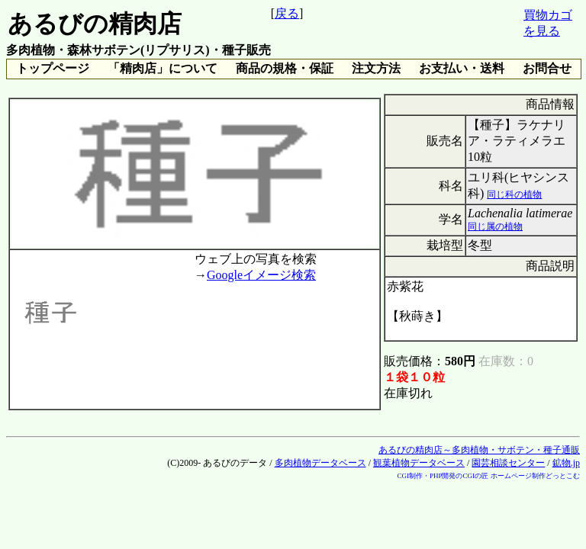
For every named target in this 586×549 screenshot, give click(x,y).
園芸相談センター (508, 463)
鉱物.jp (566, 463)
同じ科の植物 (514, 194)
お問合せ (547, 68)
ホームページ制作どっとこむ (535, 476)
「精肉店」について (162, 68)
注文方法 (376, 68)
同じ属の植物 (495, 226)
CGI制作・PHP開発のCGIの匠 (442, 476)
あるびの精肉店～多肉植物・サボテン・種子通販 (479, 450)
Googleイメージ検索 (261, 274)
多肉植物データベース (320, 463)
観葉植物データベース (419, 463)
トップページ (52, 68)
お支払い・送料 (461, 68)
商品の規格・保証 (284, 68)
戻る (287, 13)
